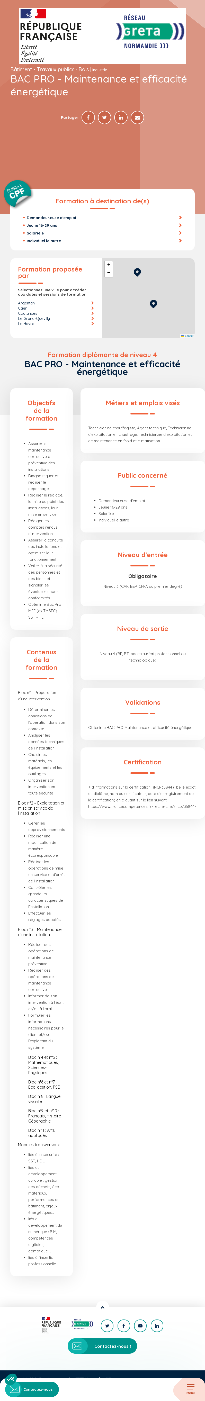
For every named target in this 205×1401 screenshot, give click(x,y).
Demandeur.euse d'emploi (51, 218)
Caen (22, 308)
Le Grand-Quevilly (34, 319)
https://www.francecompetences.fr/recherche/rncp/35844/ (142, 807)
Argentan (26, 303)
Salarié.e (35, 234)
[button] (153, 304)
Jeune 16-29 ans (42, 226)
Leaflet (187, 336)
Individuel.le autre (44, 241)
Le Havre (26, 324)
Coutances (27, 313)
